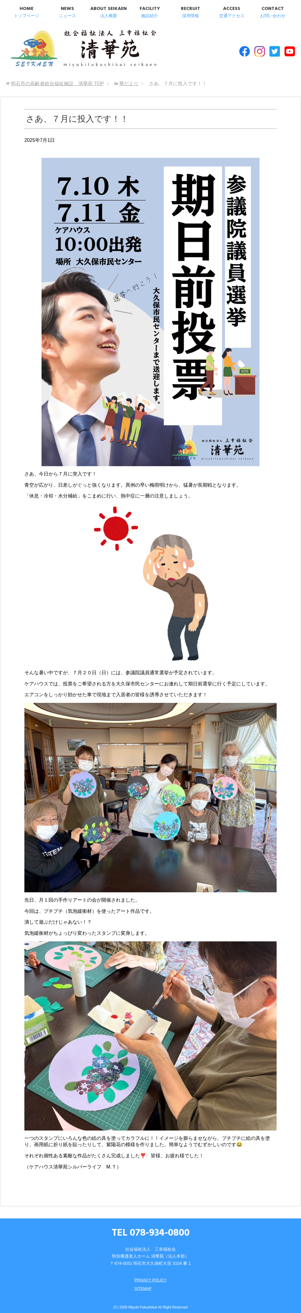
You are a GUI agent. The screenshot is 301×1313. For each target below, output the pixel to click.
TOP (57, 78)
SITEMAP (142, 1283)
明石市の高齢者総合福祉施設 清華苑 (68, 48)
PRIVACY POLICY (150, 1274)
